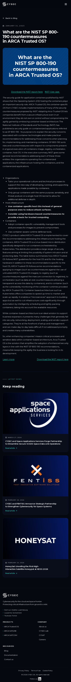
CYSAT (41, 635)
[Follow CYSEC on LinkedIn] (39, 678)
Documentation (10, 655)
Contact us (8, 659)
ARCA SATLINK (9, 631)
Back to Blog (10, 18)
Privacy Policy (23, 671)
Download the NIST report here (27, 91)
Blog (5, 651)
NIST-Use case (52, 91)
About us (42, 627)
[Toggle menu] (65, 4)
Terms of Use (36, 671)
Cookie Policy (48, 671)
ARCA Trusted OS (11, 627)
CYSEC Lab (43, 631)
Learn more (8, 359)
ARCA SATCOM (10, 635)
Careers (42, 639)
